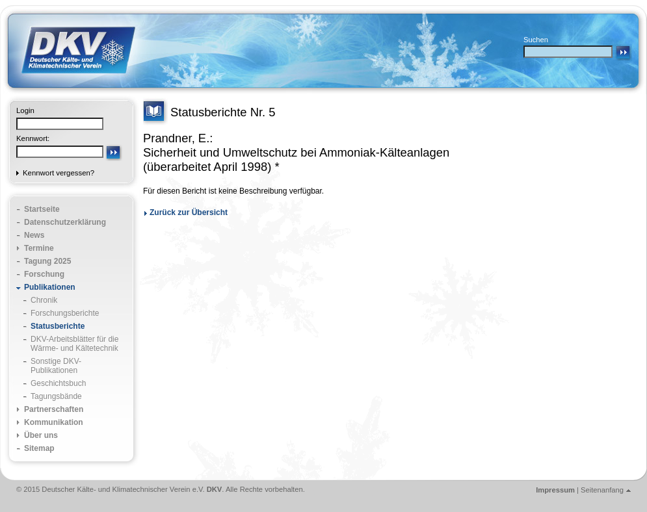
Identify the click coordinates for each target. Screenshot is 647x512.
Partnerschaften (53, 409)
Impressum (555, 490)
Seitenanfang (602, 490)
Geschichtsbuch (58, 383)
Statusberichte (58, 326)
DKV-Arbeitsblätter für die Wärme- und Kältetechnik (74, 344)
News (34, 235)
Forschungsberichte (65, 313)
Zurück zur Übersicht (189, 212)
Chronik (44, 300)
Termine (39, 248)
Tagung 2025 (47, 261)
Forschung (44, 274)
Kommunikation (53, 422)
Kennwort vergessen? (58, 173)
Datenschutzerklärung (65, 222)
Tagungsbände (56, 396)
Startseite (42, 209)
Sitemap (39, 448)
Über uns (41, 435)
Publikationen (49, 287)
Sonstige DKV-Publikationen (56, 366)
